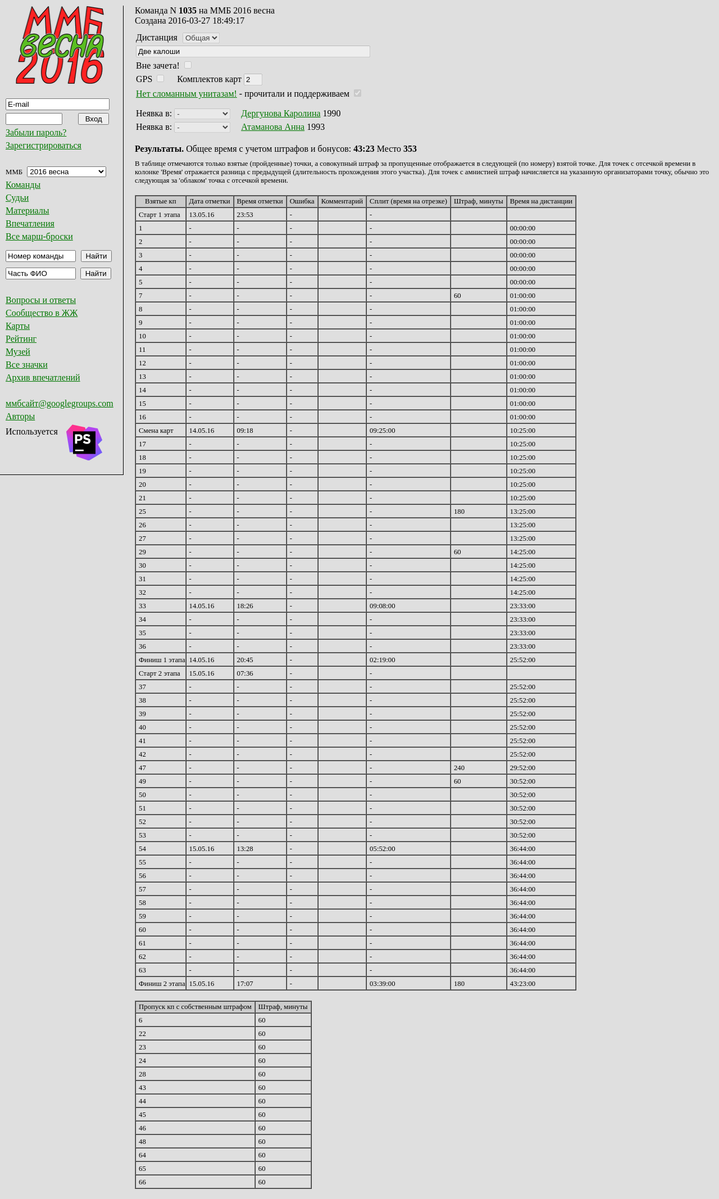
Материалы (27, 210)
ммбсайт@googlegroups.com (59, 403)
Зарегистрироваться (43, 145)
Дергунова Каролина (280, 113)
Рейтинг (21, 338)
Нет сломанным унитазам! (186, 93)
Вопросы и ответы (41, 300)
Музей (18, 351)
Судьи (17, 197)
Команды (23, 184)
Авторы (20, 416)
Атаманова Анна (272, 127)
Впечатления (30, 223)
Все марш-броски (39, 236)
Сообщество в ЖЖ (42, 313)
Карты (18, 326)
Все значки (27, 364)
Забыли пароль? (36, 132)
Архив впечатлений (43, 377)
